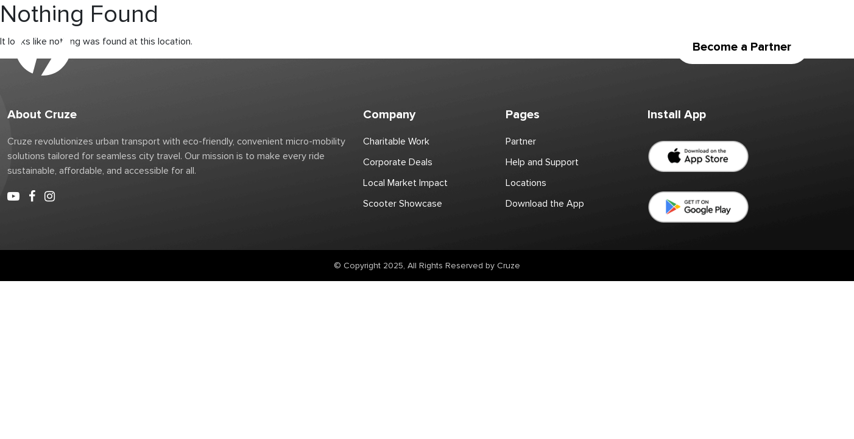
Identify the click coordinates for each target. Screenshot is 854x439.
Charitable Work (378, 47)
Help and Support (542, 162)
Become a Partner (742, 47)
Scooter (191, 47)
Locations (250, 47)
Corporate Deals (468, 47)
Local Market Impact (405, 183)
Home (139, 47)
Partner (307, 47)
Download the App (563, 47)
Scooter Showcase (402, 204)
